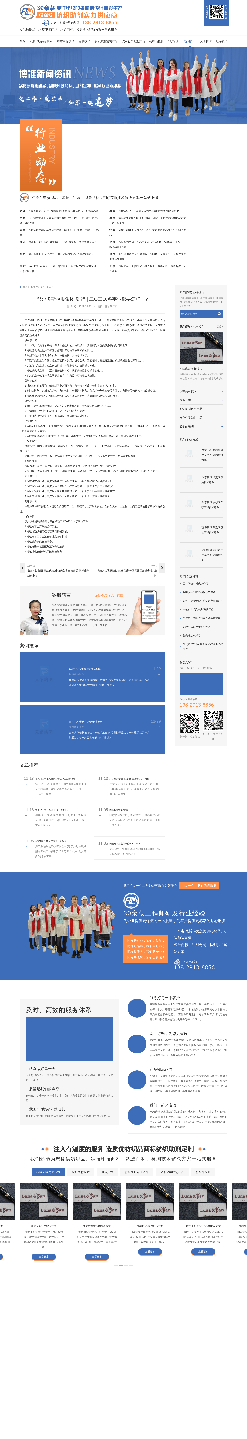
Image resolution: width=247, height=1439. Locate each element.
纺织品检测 (156, 41)
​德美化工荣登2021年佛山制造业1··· (57, 814)
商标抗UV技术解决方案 (150, 1230)
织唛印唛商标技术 (41, 41)
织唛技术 (130, 1410)
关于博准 (206, 41)
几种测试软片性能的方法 (196, 627)
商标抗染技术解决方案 (141, 1356)
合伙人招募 (165, 1421)
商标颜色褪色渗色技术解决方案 (157, 1362)
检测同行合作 (166, 1426)
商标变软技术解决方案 (44, 1230)
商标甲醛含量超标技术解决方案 (200, 1362)
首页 (22, 41)
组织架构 (152, 1405)
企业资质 (152, 1400)
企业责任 (164, 1405)
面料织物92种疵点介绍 (195, 583)
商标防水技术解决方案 (75, 1356)
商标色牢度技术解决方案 (41, 1356)
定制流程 (152, 1410)
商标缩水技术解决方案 (108, 1356)
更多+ (220, 326)
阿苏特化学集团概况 (122, 814)
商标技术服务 (209, 1426)
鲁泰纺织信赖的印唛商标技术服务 (92, 721)
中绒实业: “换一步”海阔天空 (198, 609)
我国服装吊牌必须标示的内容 (199, 592)
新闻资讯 (189, 41)
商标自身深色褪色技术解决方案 (114, 1362)
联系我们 (221, 41)
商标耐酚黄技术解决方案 (96, 1230)
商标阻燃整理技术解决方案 (154, 1368)
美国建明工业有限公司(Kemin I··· (130, 848)
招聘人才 (152, 1415)
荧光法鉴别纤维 (191, 635)
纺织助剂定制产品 (106, 41)
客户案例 (174, 41)
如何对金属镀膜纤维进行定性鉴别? (202, 600)
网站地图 (223, 1429)
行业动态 (48, 287)
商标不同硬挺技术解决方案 (75, 1368)
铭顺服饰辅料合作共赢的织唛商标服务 (212, 555)
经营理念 (164, 1410)
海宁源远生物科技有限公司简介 (55, 846)
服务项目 (76, 1392)
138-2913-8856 (99, 22)
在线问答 (130, 1421)
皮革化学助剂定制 (213, 302)
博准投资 (152, 1421)
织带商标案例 (107, 1410)
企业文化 (164, 1400)
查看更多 (44, 1261)
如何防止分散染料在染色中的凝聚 (202, 618)
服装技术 (84, 41)
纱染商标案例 (107, 1421)
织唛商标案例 (107, 1400)
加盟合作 (152, 1426)
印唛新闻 (130, 1400)
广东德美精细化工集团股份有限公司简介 (135, 781)
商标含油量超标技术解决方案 (114, 1368)
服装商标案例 (107, 1415)
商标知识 (130, 1415)
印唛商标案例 (107, 1405)
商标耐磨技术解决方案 (39, 1368)
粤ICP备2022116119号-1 (205, 1429)
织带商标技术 (65, 41)
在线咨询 (152, 1431)
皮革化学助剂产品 (133, 41)
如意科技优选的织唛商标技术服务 (92, 668)
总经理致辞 (165, 1415)
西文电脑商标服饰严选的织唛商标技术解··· (212, 455)
